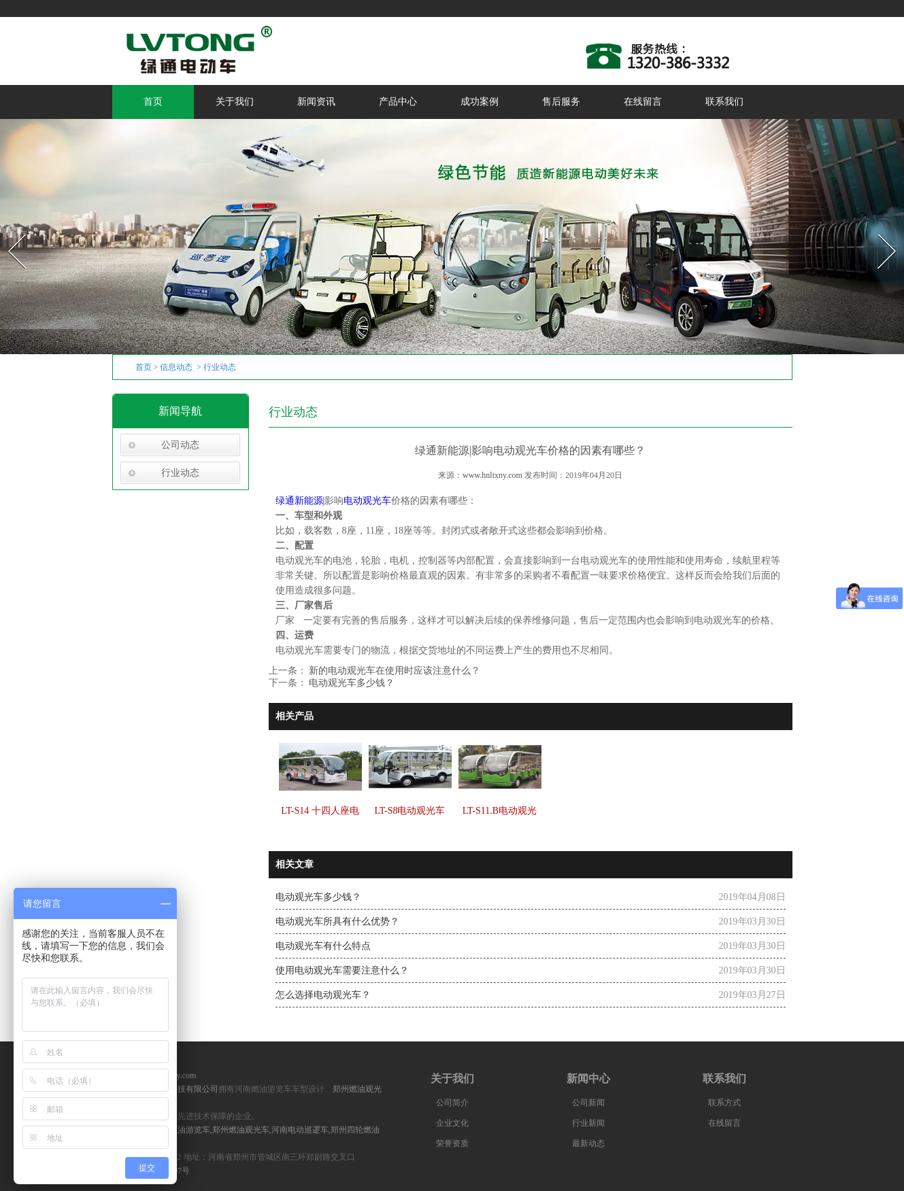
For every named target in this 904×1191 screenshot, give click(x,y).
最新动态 (588, 1143)
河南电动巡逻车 (300, 1130)
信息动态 (176, 367)
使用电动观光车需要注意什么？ (342, 970)
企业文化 (452, 1123)
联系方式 (724, 1102)
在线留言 (643, 102)
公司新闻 (588, 1102)
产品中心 (398, 102)
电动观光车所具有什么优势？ (337, 921)
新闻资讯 (316, 102)
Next (879, 230)
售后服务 (561, 102)
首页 (153, 102)
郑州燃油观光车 (240, 1130)
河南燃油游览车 (181, 1130)
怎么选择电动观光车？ (323, 995)
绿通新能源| (300, 501)
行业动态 (180, 473)
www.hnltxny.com (492, 475)
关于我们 (235, 102)
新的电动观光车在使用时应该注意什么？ (394, 671)
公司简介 (452, 1102)
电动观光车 (367, 501)
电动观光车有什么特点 (323, 946)
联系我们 (724, 102)
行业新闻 (588, 1123)
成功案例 (480, 102)
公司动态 (180, 445)
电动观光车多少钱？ (351, 683)
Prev (9, 230)
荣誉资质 (452, 1143)
